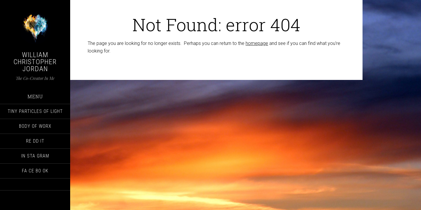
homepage (257, 43)
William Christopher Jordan (35, 62)
